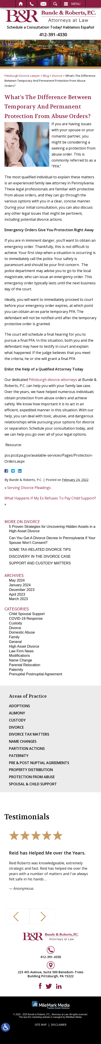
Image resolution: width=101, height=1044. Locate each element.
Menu (75, 4)
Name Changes (23, 741)
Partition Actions (27, 748)
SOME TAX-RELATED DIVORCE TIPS (40, 549)
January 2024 (20, 585)
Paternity (16, 670)
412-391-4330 (53, 34)
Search (55, 4)
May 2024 (17, 580)
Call (31, 4)
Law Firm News (21, 651)
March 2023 (18, 599)
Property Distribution (31, 769)
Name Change (20, 660)
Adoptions (19, 705)
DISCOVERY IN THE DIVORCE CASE (40, 556)
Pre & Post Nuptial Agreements (39, 762)
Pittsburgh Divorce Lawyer (22, 76)
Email (43, 4)
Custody (15, 623)
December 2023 (21, 590)
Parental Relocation (24, 665)
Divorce (57, 76)
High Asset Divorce (24, 646)
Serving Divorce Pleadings (29, 487)
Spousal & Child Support (33, 784)
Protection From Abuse (32, 776)
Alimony (17, 713)
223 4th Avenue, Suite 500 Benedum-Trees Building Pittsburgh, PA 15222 (50, 974)
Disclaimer (59, 1025)
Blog (46, 76)
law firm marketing (33, 1017)
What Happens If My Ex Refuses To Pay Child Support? (50, 498)
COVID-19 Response (26, 618)
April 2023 (17, 594)
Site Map (41, 1025)
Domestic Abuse (22, 632)
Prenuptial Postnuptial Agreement (35, 674)
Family (14, 637)
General (15, 642)
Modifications (19, 655)
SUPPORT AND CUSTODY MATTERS (40, 563)
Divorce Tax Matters (29, 734)
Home (21, 4)
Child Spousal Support (27, 614)
